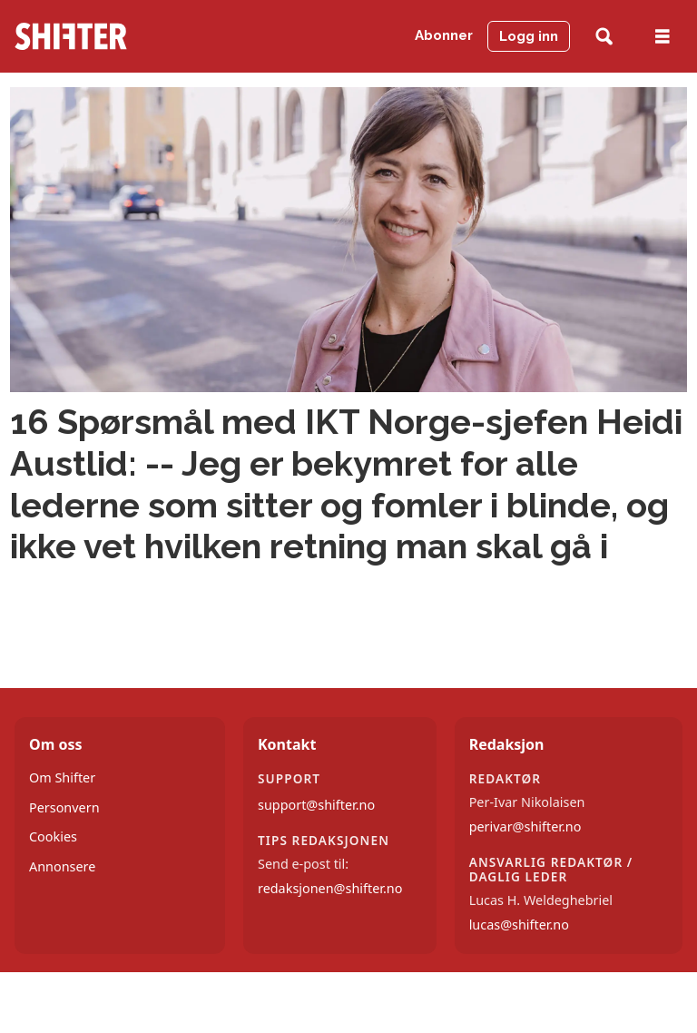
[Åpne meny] (662, 37)
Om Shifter (62, 777)
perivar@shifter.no (525, 826)
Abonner (444, 35)
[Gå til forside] (71, 36)
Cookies (53, 836)
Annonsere (62, 866)
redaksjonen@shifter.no (330, 888)
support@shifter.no (316, 804)
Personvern (64, 807)
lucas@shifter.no (519, 924)
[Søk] (604, 36)
